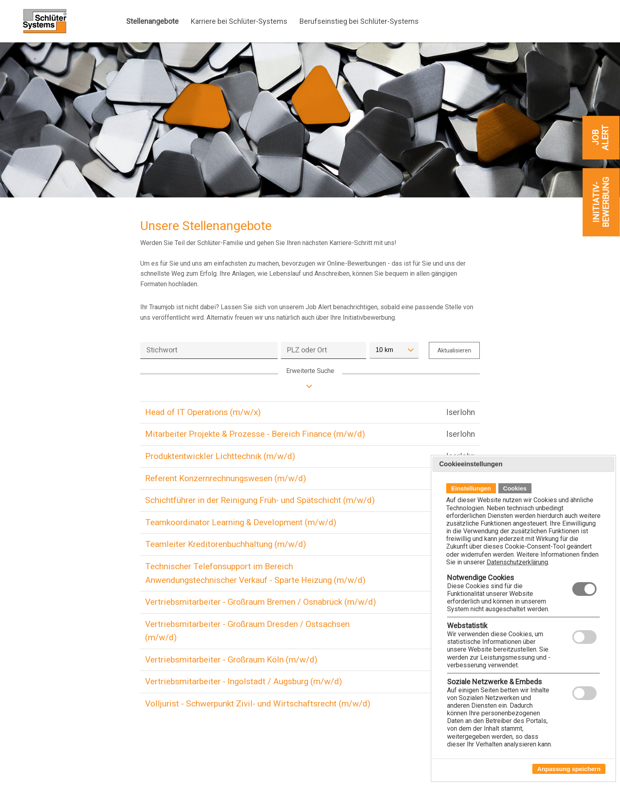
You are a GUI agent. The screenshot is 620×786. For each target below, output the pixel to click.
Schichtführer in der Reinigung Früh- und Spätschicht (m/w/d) (260, 500)
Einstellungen (471, 488)
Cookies (515, 488)
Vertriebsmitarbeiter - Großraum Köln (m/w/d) (231, 659)
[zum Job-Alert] (601, 137)
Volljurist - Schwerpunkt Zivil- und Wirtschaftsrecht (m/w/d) (257, 703)
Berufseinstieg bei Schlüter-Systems (359, 21)
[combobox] (393, 350)
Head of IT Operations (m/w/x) (203, 412)
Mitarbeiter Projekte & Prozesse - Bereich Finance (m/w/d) (255, 434)
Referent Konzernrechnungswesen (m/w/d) (225, 478)
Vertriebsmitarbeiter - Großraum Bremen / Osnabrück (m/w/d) (260, 602)
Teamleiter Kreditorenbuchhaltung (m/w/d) (225, 544)
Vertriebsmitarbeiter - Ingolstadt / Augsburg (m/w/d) (243, 681)
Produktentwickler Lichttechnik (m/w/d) (220, 456)
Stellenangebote (152, 21)
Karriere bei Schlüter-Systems (239, 21)
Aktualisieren (454, 350)
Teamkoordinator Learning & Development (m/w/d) (240, 522)
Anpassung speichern (569, 768)
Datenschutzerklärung (517, 562)
